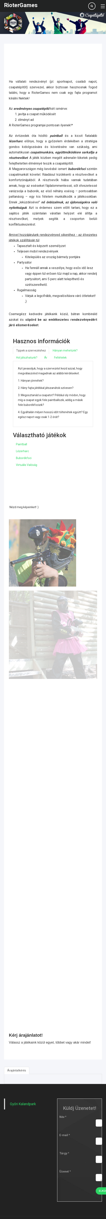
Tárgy (64, 1153)
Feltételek (60, 357)
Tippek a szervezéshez (31, 350)
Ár (45, 357)
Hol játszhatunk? (26, 357)
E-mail (64, 1135)
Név (62, 1117)
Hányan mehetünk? (65, 350)
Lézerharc (22, 451)
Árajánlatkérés (16, 1070)
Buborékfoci (23, 458)
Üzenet (65, 1171)
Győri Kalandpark (23, 1104)
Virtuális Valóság (26, 464)
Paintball (21, 444)
